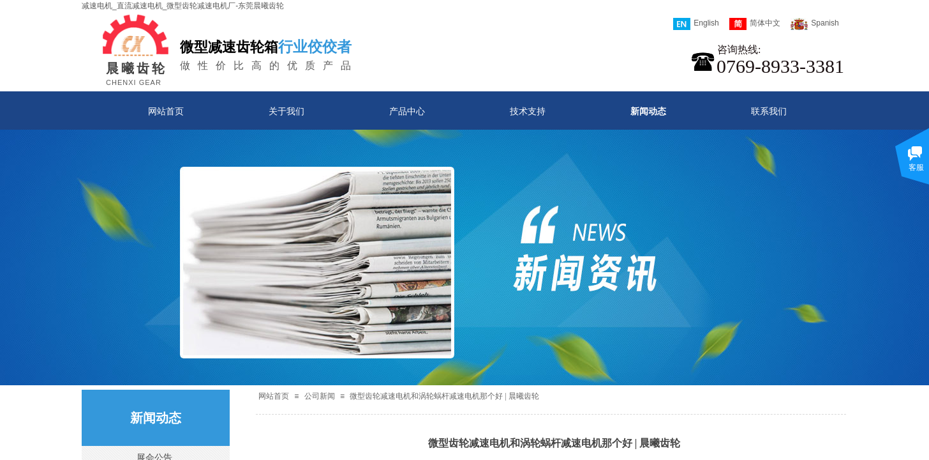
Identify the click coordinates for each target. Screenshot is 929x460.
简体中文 (754, 24)
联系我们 (769, 111)
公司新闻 (319, 396)
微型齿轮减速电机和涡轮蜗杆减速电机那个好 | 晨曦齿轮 (444, 396)
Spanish (814, 24)
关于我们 (286, 111)
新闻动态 (648, 111)
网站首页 (166, 111)
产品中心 (407, 111)
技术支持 (528, 111)
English (695, 24)
